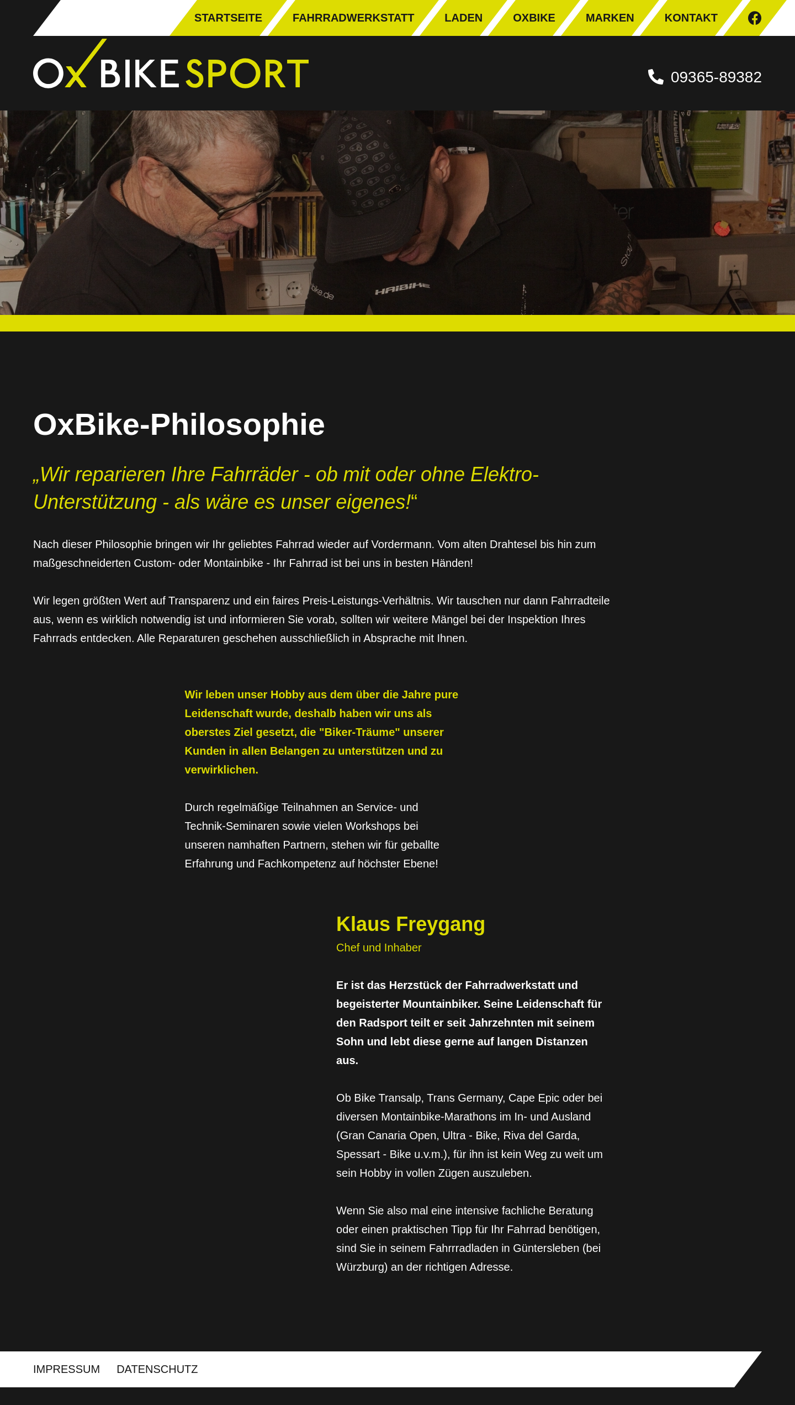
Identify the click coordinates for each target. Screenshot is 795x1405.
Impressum (66, 1387)
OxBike (534, 18)
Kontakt (691, 18)
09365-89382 (716, 77)
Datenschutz (157, 1387)
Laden (463, 18)
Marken (610, 18)
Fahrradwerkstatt (353, 18)
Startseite (228, 18)
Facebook (755, 18)
